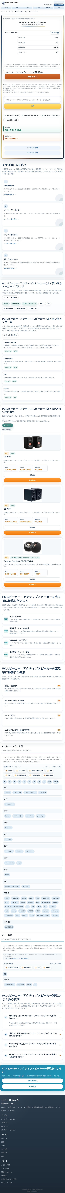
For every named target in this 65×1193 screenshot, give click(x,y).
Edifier (6, 304)
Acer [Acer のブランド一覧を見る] (37, 898)
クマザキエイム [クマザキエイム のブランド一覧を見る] (9, 804)
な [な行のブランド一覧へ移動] (24, 782)
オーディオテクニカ (29, 304)
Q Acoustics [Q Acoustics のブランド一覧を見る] (55, 911)
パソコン (6, 8)
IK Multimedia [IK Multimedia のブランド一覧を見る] (46, 903)
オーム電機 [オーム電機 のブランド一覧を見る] (42, 793)
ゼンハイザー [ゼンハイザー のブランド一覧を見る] (40, 816)
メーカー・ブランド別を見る (10, 958)
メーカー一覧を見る (10, 297)
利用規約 (4, 1176)
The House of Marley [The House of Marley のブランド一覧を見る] (43, 915)
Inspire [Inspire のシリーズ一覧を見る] (29, 985)
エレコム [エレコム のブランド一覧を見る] (7, 793)
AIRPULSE (33, 309)
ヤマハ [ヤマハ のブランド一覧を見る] (7, 875)
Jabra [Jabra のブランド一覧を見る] (39, 907)
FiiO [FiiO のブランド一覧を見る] (37, 903)
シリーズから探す (32, 153)
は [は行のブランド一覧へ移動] (29, 782)
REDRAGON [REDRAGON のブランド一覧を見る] (8, 915)
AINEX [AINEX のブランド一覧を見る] (7, 898)
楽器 (59, 8)
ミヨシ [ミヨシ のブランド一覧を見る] (19, 863)
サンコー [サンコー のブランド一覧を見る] (7, 816)
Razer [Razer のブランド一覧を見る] (17, 915)
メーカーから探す (32, 148)
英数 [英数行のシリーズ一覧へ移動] (5, 974)
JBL (41, 304)
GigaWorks (26, 968)
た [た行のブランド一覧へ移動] (19, 782)
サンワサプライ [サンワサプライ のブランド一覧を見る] (17, 816)
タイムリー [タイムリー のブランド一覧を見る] (8, 828)
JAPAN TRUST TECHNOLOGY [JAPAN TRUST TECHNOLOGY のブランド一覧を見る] (14, 907)
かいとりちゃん (10, 1100)
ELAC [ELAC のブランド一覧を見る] (6, 903)
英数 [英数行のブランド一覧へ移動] (49, 782)
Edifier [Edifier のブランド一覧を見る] (23, 903)
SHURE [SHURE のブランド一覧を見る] (24, 915)
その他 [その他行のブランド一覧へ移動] (56, 782)
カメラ (27, 8)
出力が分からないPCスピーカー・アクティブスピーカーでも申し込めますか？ (33, 1017)
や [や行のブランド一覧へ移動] (39, 782)
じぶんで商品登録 (58, 4)
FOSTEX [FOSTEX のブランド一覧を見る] (30, 903)
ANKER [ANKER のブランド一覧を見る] (24, 898)
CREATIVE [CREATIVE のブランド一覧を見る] (56, 898)
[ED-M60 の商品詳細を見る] (32, 495)
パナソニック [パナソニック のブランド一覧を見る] (29, 851)
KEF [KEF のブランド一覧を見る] (45, 907)
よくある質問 (5, 1165)
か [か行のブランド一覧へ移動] (9, 782)
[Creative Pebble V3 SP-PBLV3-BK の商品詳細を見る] (32, 547)
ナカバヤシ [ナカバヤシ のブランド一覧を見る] (8, 840)
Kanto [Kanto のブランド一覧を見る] (6, 911)
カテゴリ (10, 11)
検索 (32, 106)
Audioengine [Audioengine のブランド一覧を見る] (45, 898)
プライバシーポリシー (8, 1183)
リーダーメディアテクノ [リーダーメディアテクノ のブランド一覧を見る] (12, 887)
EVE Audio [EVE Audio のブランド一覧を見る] (15, 903)
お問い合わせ (5, 1169)
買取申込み (32, 480)
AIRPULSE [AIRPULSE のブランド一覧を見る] (15, 898)
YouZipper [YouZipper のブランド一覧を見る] (55, 915)
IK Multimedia (8, 309)
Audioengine (21, 309)
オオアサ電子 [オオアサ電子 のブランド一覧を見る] (17, 793)
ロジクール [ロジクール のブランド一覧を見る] (25, 887)
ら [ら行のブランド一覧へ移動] (44, 782)
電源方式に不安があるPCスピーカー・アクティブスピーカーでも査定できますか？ (33, 1035)
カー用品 (38, 8)
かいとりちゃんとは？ (8, 1119)
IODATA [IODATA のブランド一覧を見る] (55, 903)
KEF (48, 304)
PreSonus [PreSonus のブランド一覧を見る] (45, 911)
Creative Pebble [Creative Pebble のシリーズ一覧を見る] (9, 985)
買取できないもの (6, 1172)
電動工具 (48, 8)
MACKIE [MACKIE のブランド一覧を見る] (30, 911)
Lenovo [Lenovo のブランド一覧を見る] (14, 911)
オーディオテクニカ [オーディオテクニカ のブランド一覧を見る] (30, 793)
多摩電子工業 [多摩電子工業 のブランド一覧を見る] (9, 927)
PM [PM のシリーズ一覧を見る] (35, 985)
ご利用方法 (4, 1123)
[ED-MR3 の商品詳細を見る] (32, 443)
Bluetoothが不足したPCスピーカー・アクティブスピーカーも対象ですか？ (32, 1045)
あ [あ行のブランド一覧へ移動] (4, 782)
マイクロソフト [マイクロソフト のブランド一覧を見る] (9, 863)
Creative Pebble (11, 968)
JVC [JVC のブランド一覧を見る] (33, 907)
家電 (17, 8)
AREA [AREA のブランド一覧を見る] (31, 898)
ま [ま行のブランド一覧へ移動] (34, 782)
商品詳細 (32, 475)
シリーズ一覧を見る (10, 335)
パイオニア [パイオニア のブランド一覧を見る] (19, 851)
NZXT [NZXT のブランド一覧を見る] (37, 911)
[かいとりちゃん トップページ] (27, 3)
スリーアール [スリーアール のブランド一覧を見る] (29, 816)
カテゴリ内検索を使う (24, 958)
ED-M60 (7, 509)
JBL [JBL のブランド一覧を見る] (27, 907)
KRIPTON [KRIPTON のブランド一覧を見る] (52, 907)
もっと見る (7, 425)
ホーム (3, 11)
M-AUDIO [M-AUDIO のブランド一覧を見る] (22, 911)
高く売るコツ (5, 1126)
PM (37, 968)
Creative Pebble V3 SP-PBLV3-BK (18, 562)
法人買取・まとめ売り (8, 1130)
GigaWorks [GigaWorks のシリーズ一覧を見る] (20, 985)
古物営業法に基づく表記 (9, 1179)
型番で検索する (32, 1081)
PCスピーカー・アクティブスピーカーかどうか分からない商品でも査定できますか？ (33, 1056)
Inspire (46, 968)
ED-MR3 (7, 457)
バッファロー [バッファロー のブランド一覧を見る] (9, 851)
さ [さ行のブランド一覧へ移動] (14, 782)
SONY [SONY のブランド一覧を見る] (32, 915)
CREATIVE (15, 304)
